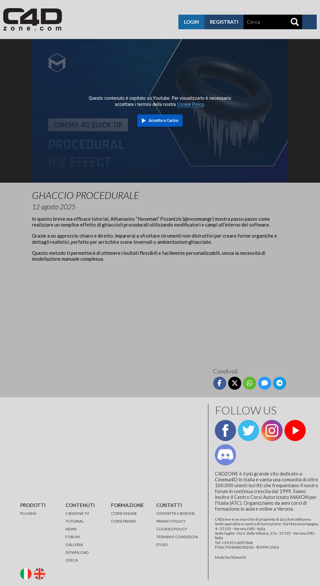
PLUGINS (28, 513)
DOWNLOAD (77, 552)
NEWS (71, 529)
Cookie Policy (190, 104)
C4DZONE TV (77, 513)
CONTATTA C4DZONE (175, 513)
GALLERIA (74, 544)
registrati (224, 22)
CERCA (71, 560)
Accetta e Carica (163, 120)
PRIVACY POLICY (171, 521)
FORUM (72, 536)
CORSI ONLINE (124, 513)
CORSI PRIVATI (123, 521)
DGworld (238, 557)
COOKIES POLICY (171, 529)
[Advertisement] (160, 312)
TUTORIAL (74, 521)
